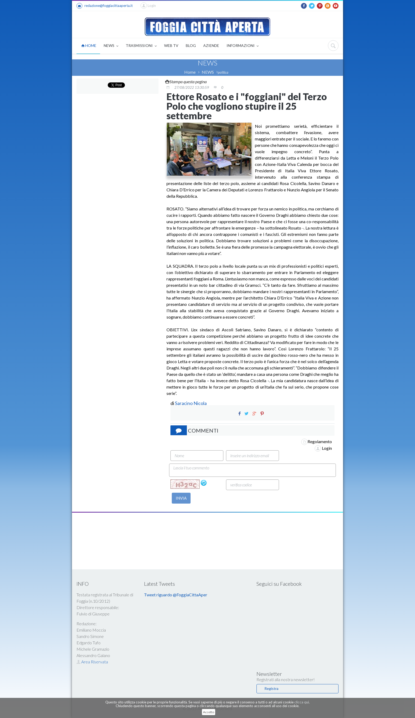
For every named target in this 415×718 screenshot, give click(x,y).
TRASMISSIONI (141, 46)
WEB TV (171, 45)
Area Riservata (92, 661)
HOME (88, 45)
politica (223, 72)
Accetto (208, 712)
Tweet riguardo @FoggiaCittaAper (175, 594)
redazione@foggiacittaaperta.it (104, 6)
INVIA (181, 498)
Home (190, 71)
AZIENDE (211, 45)
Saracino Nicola (191, 403)
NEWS (111, 46)
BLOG (191, 45)
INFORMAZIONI (243, 46)
